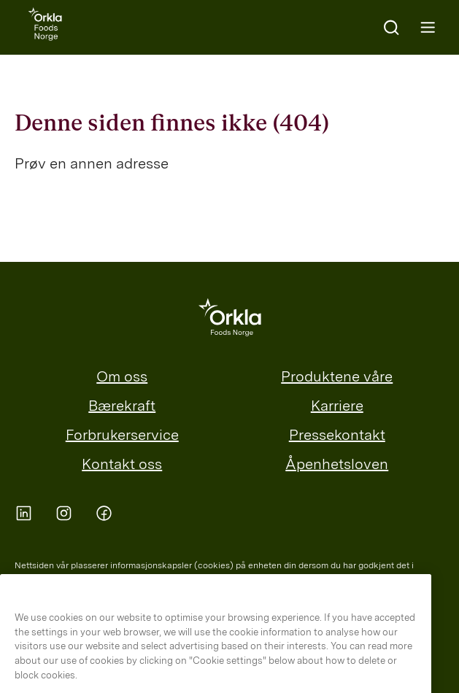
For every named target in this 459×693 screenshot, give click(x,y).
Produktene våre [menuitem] (337, 376)
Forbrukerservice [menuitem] (122, 435)
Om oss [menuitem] (121, 376)
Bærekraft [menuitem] (121, 405)
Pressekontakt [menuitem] (337, 435)
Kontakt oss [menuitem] (122, 464)
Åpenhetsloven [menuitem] (336, 464)
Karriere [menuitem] (337, 405)
